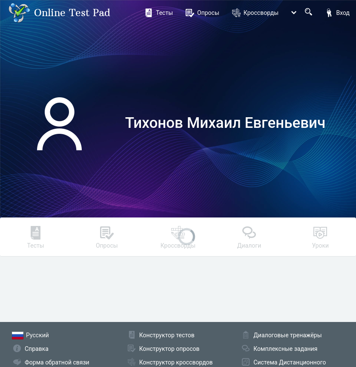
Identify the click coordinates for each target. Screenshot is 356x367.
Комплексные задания (285, 348)
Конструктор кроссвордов (176, 362)
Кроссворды (255, 12)
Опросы (202, 12)
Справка (37, 348)
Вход (337, 12)
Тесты (158, 12)
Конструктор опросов (169, 348)
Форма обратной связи (57, 362)
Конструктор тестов (167, 335)
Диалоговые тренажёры (287, 335)
